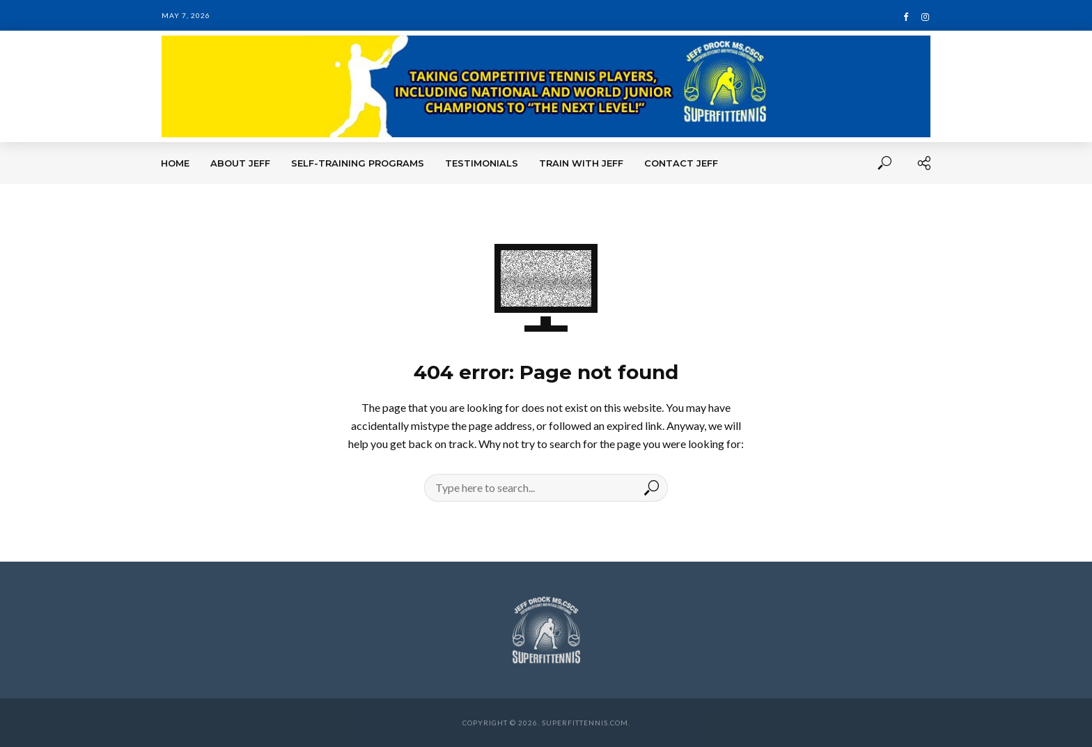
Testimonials (481, 163)
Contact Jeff (681, 163)
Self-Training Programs (357, 163)
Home (175, 163)
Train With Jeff (581, 163)
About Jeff (240, 163)
